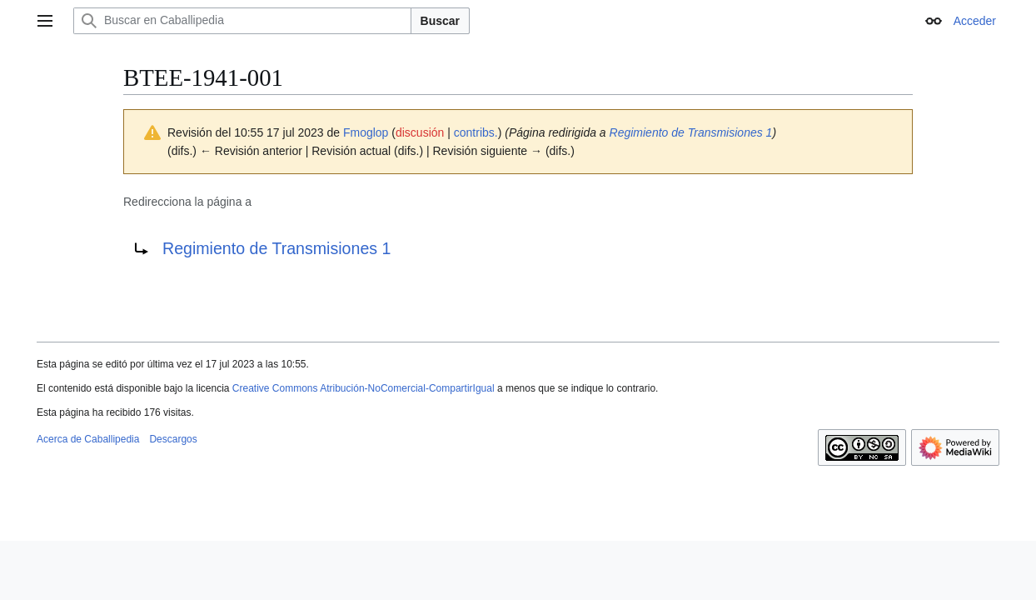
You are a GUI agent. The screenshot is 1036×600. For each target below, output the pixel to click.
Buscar (440, 21)
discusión (420, 132)
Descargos (173, 439)
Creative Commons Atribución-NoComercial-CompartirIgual (363, 388)
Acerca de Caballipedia (88, 439)
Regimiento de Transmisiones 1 (691, 132)
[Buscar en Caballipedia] (242, 21)
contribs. (476, 132)
